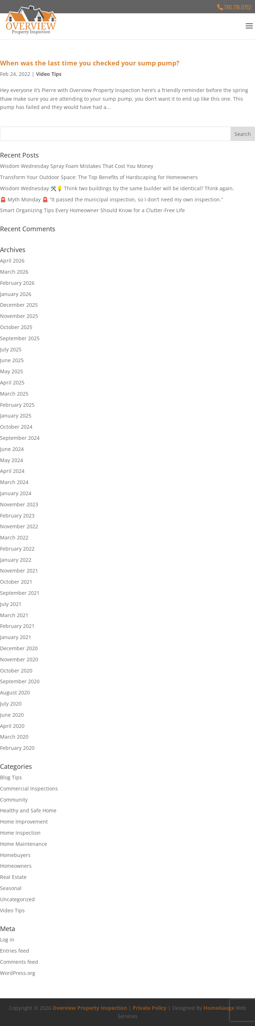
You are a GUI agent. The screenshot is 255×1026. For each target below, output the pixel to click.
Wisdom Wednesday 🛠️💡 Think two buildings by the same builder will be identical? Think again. (117, 188)
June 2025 (12, 360)
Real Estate (13, 877)
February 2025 (17, 404)
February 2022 (17, 548)
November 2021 (19, 570)
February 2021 (17, 626)
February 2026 (17, 282)
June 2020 (12, 714)
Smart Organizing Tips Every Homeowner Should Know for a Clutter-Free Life (92, 210)
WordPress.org (17, 973)
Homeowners (16, 865)
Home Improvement (24, 821)
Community (14, 799)
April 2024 (12, 471)
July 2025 (11, 349)
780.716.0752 (237, 7)
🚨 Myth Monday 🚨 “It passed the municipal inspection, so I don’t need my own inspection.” (111, 199)
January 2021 (15, 637)
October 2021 (16, 581)
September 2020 (20, 681)
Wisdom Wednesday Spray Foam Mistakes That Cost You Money (76, 166)
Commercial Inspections (29, 788)
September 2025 (20, 338)
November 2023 (19, 504)
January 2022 (15, 559)
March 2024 (14, 482)
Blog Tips (11, 777)
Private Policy (150, 1007)
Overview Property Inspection (90, 1007)
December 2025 (19, 304)
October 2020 (16, 670)
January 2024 (15, 493)
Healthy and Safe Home (28, 810)
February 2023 (17, 515)
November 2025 (19, 316)
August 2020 (15, 692)
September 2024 (20, 437)
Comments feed (19, 961)
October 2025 (16, 327)
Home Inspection (20, 832)
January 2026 (15, 294)
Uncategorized (17, 899)
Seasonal (11, 888)
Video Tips (49, 73)
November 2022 (19, 526)
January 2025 (15, 415)
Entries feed (14, 950)
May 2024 (11, 460)
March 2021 (14, 615)
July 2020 (11, 703)
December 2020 (19, 648)
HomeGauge (219, 1007)
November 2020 (19, 659)
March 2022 (14, 537)
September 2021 (20, 592)
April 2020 (12, 725)
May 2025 (11, 371)
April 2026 (12, 260)
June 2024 (12, 449)
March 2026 (14, 271)
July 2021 (11, 604)
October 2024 (16, 426)
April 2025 (12, 382)
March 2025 (14, 393)
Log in (7, 939)
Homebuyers (15, 855)
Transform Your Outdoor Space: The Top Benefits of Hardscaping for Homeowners (99, 177)
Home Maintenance (23, 843)
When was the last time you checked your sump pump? (89, 63)
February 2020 (17, 747)
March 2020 (14, 736)
